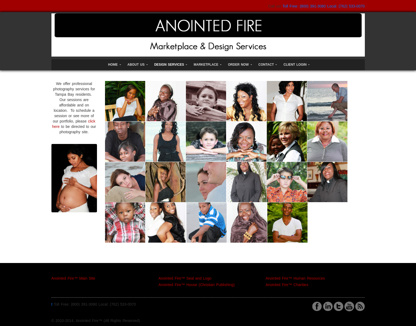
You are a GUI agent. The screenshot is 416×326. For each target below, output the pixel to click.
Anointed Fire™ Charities (287, 285)
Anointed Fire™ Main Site (73, 278)
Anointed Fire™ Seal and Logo (185, 278)
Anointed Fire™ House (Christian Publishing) (197, 285)
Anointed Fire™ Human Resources (295, 278)
